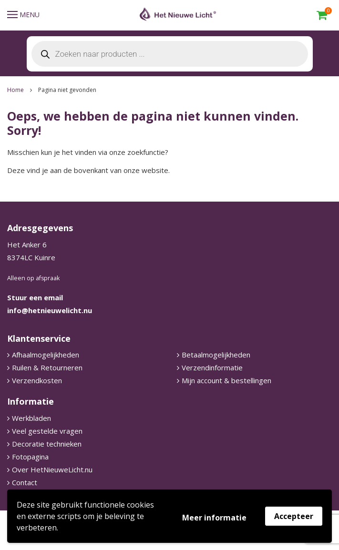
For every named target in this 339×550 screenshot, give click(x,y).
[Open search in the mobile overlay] (170, 53)
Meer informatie (214, 517)
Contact (24, 482)
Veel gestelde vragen (47, 431)
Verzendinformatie (212, 367)
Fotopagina (30, 456)
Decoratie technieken (47, 443)
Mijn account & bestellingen (226, 380)
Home (15, 90)
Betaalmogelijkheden (216, 354)
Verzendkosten (37, 380)
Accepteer (293, 516)
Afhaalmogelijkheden (45, 354)
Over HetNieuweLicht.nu (52, 469)
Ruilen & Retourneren (47, 367)
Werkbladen (31, 418)
